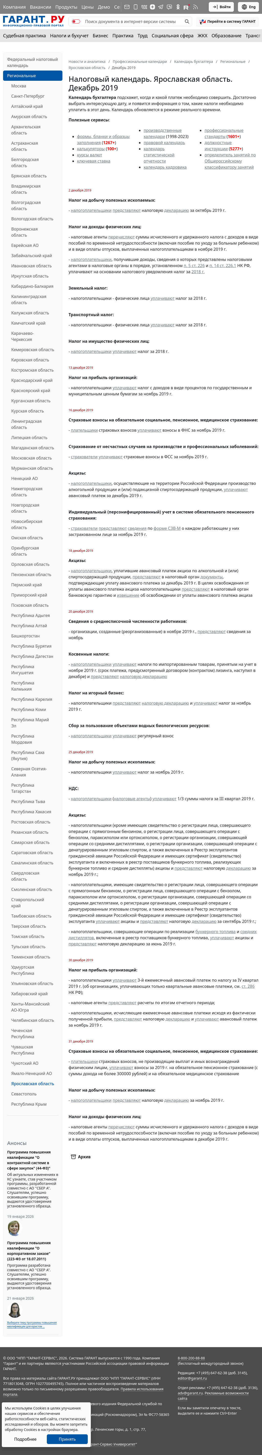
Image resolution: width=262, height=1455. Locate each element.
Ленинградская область (26, 424)
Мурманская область (32, 468)
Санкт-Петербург (28, 96)
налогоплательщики (91, 210)
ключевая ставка (93, 161)
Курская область (27, 411)
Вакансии (40, 7)
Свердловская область (25, 876)
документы (212, 577)
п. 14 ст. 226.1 (222, 265)
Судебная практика (24, 35)
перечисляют (121, 237)
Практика (122, 35)
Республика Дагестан (32, 656)
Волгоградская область (26, 205)
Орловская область (30, 564)
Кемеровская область (32, 349)
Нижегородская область (26, 492)
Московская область (31, 458)
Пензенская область (31, 574)
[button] (227, 21)
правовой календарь (164, 142)
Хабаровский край (29, 993)
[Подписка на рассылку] (127, 7)
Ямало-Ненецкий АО (31, 1073)
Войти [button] (221, 7)
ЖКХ (203, 35)
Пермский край (26, 585)
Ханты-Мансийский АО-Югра (30, 1007)
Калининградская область (28, 299)
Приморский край (29, 595)
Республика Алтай (29, 625)
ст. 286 (248, 986)
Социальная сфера (173, 35)
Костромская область (32, 370)
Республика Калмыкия (22, 686)
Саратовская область (32, 852)
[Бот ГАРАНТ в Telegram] (169, 7)
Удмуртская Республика (22, 970)
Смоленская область (31, 889)
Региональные (21, 75)
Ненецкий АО (24, 478)
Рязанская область (29, 832)
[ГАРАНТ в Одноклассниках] (178, 7)
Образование (227, 35)
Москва (18, 86)
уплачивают (162, 298)
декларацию (176, 210)
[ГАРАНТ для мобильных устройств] (136, 7)
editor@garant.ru (192, 1378)
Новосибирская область (26, 524)
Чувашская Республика (22, 1050)
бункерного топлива (215, 931)
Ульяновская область (32, 983)
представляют (127, 210)
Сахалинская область (32, 863)
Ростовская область (30, 822)
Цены (87, 7)
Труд (143, 35)
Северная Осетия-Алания (29, 772)
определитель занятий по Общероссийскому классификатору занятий (230, 161)
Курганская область (30, 401)
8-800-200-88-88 (191, 1358)
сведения (137, 528)
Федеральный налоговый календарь (32, 62)
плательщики (84, 430)
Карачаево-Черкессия (22, 336)
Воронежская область (24, 232)
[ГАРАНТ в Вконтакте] (144, 7)
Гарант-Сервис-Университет (111, 1444)
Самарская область (30, 842)
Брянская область (29, 176)
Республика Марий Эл (30, 723)
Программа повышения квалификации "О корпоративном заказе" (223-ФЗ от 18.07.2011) (29, 1250)
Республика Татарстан (22, 788)
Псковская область (30, 605)
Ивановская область (31, 266)
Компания (14, 7)
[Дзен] (152, 6)
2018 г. (197, 271)
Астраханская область (24, 146)
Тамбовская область (31, 916)
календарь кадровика (165, 167)
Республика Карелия (31, 699)
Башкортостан (25, 636)
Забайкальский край (31, 255)
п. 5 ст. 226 (194, 265)
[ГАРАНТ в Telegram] (161, 7)
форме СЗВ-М (167, 528)
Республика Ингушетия (22, 669)
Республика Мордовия (22, 739)
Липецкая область (29, 437)
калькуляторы (91, 149)
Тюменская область (30, 957)
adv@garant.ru (190, 1393)
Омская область (27, 538)
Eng (248, 7)
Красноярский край (30, 390)
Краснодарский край (32, 380)
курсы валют (89, 155)
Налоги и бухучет (69, 35)
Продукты (66, 7)
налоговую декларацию (143, 676)
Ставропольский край (27, 903)
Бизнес (100, 35)
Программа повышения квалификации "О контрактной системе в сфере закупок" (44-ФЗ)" (29, 1160)
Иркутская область (30, 276)
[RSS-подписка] (195, 7)
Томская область (28, 936)
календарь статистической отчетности (159, 155)
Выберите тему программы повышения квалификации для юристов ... (32, 1324)
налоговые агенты (132, 798)
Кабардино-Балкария (32, 286)
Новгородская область (25, 508)
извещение (128, 595)
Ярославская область (32, 1083)
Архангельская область (25, 130)
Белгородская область (25, 162)
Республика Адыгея (30, 615)
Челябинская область (32, 1020)
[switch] (76, 21)
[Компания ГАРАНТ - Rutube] (187, 7)
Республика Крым (29, 1104)
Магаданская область (32, 448)
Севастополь (24, 1094)
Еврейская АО (25, 245)
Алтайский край (27, 106)
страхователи (84, 457)
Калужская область (30, 313)
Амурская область (29, 116)
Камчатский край (28, 323)
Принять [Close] (67, 1439)
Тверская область (28, 926)
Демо (104, 7)
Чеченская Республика (22, 1033)
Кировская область (30, 360)
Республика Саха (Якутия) (28, 755)
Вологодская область (32, 219)
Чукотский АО (24, 1063)
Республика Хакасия (31, 812)
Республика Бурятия (31, 646)
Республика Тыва (28, 801)
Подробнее (25, 1439)
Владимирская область (25, 189)
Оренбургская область (25, 551)
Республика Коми (28, 709)
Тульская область (28, 946)
